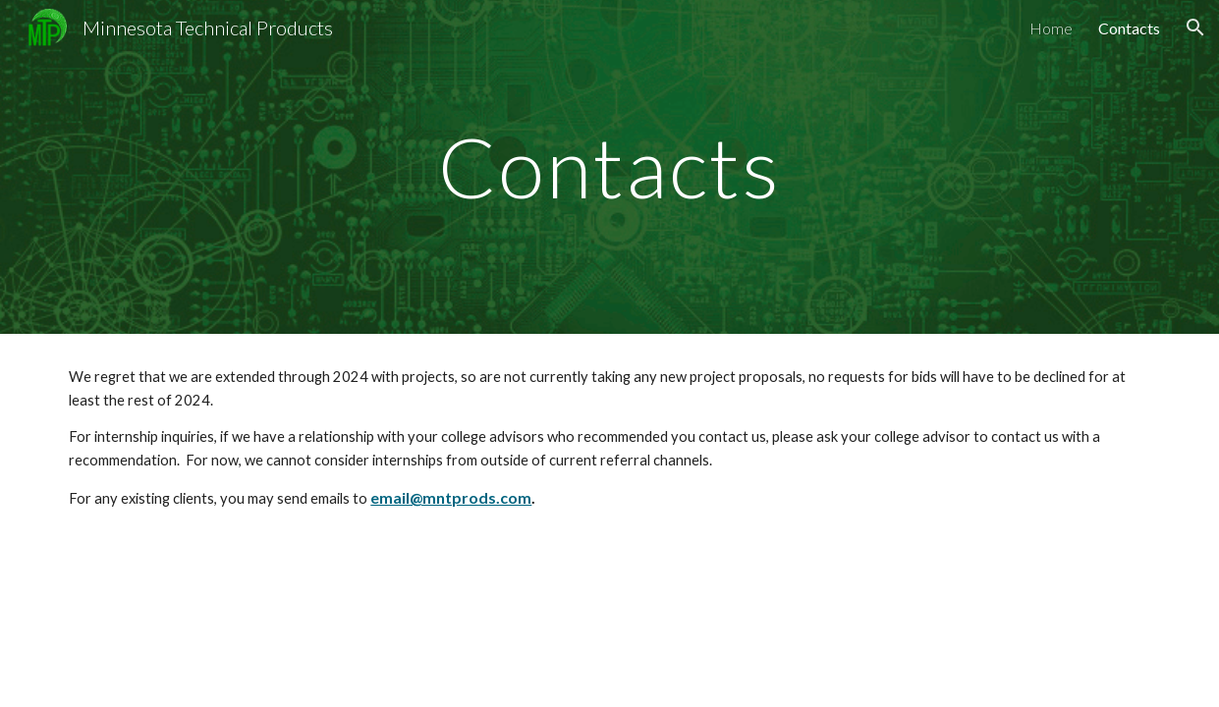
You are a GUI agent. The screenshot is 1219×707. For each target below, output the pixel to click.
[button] (1195, 27)
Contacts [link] (1129, 28)
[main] (609, 166)
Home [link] (1051, 28)
